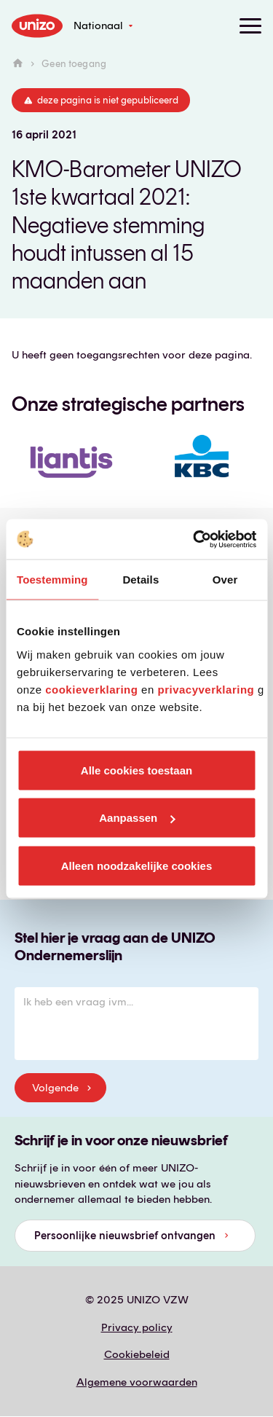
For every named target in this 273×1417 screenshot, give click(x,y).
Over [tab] (225, 579)
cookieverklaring (91, 689)
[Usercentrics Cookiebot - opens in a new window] (194, 539)
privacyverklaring (205, 689)
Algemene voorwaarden (136, 1382)
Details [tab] (140, 579)
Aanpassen (137, 818)
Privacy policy (137, 1327)
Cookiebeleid (137, 1354)
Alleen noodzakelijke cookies (137, 865)
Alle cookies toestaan (136, 770)
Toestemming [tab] (52, 579)
